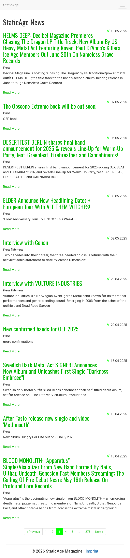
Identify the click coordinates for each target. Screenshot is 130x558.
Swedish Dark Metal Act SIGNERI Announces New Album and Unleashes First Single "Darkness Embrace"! (55, 371)
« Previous (33, 531)
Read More (11, 92)
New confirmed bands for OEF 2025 (40, 329)
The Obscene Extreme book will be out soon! (49, 106)
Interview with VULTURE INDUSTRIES (42, 283)
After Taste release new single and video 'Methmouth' (46, 421)
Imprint (92, 551)
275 (87, 531)
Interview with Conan (25, 242)
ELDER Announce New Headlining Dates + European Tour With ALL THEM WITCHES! (46, 203)
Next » (99, 531)
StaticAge (11, 5)
